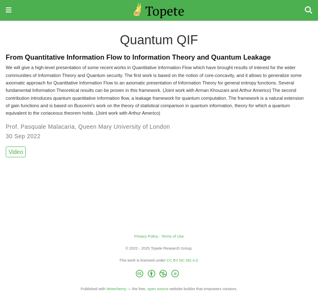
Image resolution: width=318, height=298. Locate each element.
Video (15, 152)
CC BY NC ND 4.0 (182, 260)
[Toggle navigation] (9, 10)
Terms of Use (172, 236)
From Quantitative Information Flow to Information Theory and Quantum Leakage (138, 57)
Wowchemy (116, 289)
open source (158, 289)
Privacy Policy (146, 236)
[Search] (308, 10)
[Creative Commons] (159, 275)
